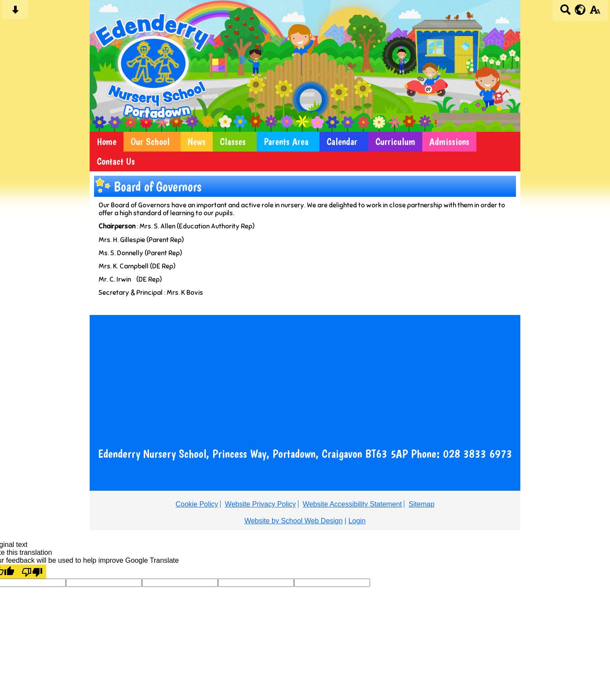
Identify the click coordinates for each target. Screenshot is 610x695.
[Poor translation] (32, 572)
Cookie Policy (196, 504)
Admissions (449, 142)
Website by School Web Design (293, 521)
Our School (150, 142)
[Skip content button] (15, 12)
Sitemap (422, 504)
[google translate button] (580, 9)
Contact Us (116, 161)
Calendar (342, 142)
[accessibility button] (594, 12)
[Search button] (565, 12)
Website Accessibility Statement (352, 504)
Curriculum (395, 142)
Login (357, 521)
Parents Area (286, 142)
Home (106, 142)
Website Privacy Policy (260, 504)
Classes (233, 142)
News (197, 142)
